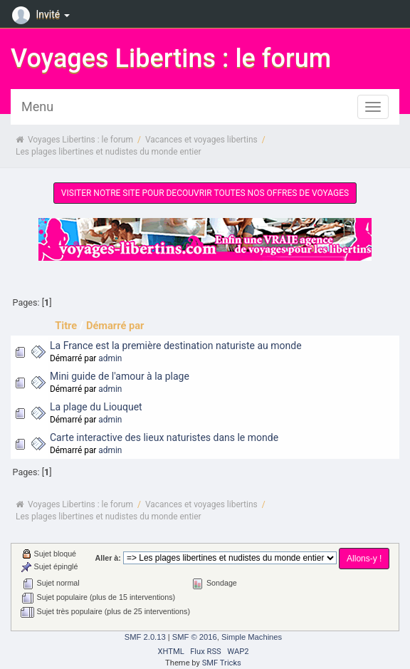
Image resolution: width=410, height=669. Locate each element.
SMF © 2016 (194, 637)
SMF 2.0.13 (145, 637)
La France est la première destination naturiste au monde (176, 345)
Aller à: (108, 558)
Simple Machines (251, 637)
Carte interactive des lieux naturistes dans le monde (164, 437)
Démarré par (115, 325)
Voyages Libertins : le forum (171, 58)
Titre (66, 325)
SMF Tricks (221, 663)
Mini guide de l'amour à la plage (119, 376)
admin (110, 358)
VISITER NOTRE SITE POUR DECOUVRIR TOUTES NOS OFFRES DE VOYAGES (205, 193)
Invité (43, 14)
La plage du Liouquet (96, 407)
